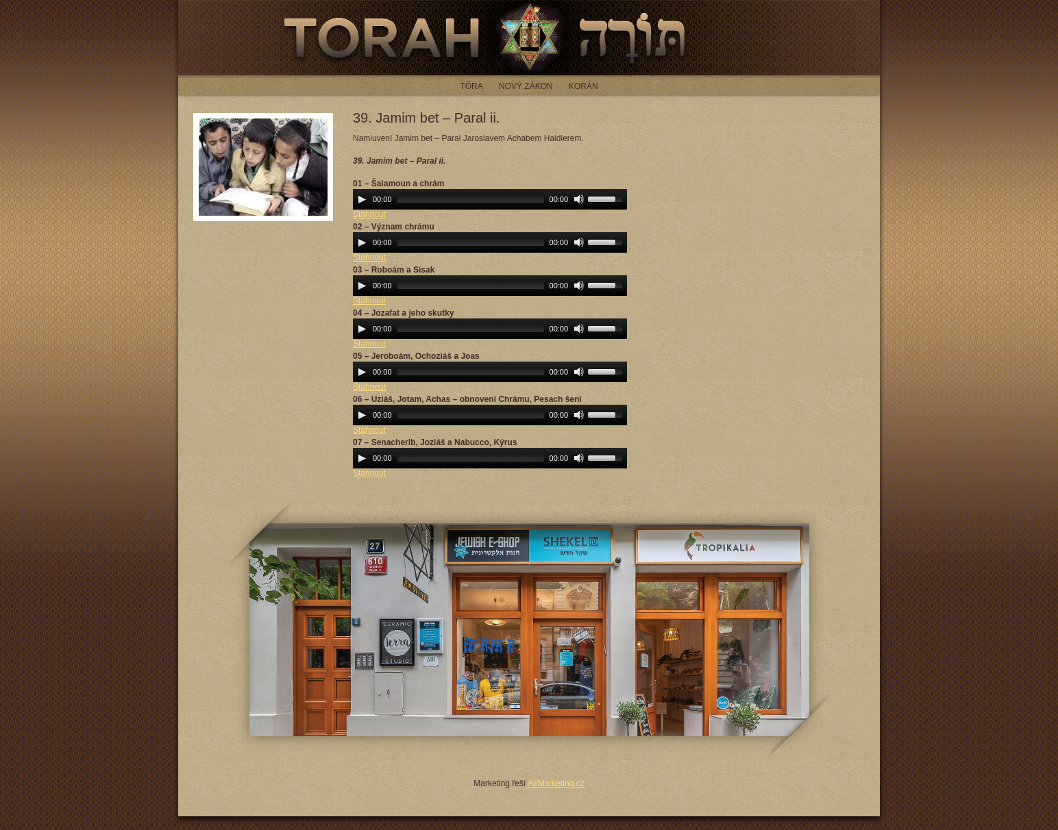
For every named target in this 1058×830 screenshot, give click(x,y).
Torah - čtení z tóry (529, 37)
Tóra (471, 86)
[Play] (361, 199)
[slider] (470, 199)
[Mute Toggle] (579, 199)
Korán (583, 86)
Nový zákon (526, 86)
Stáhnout (369, 214)
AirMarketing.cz (556, 783)
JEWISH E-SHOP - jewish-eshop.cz (529, 629)
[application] (490, 199)
